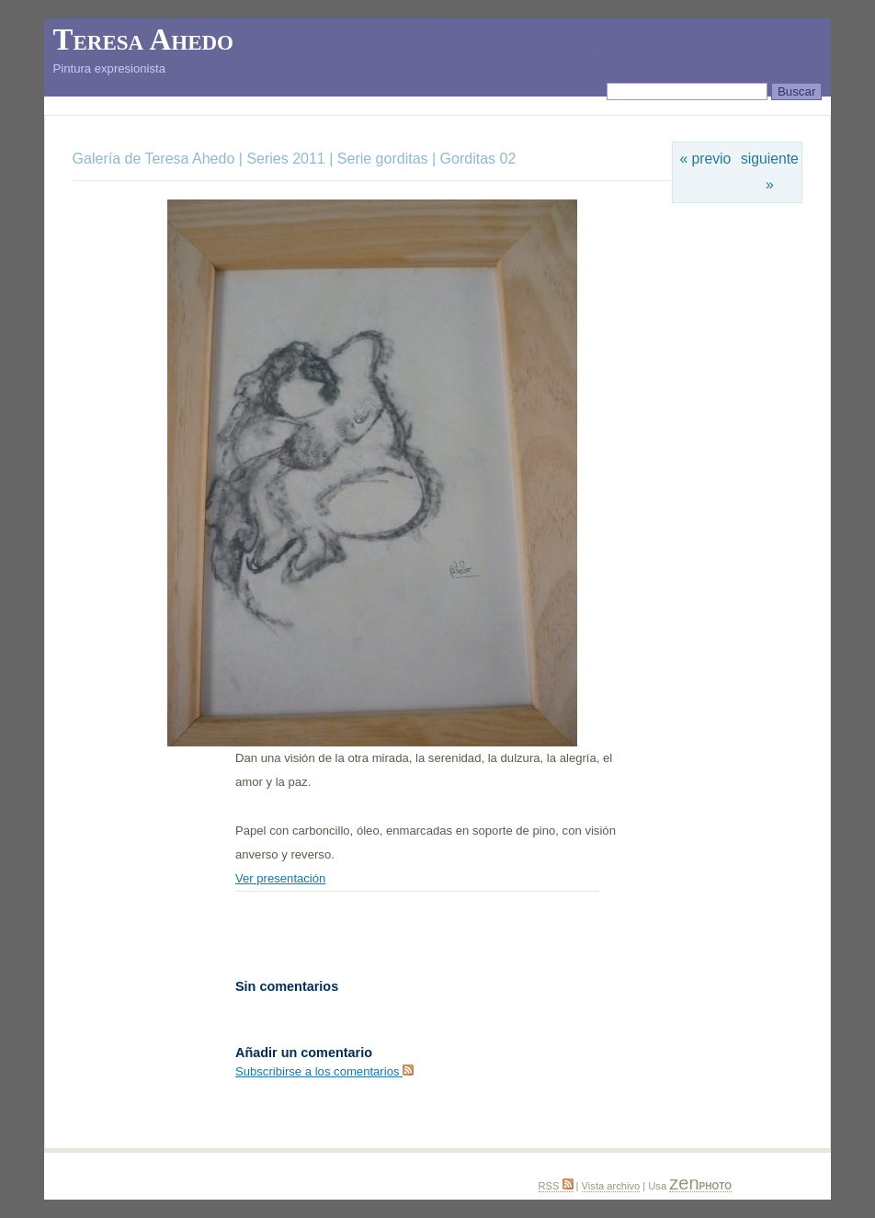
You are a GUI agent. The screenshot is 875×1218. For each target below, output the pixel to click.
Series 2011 (285, 158)
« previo (705, 158)
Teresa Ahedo (143, 39)
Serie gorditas (382, 158)
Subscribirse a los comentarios (324, 1071)
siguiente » (770, 171)
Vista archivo (611, 1185)
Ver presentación (280, 878)
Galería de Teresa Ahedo (156, 158)
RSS (556, 1185)
